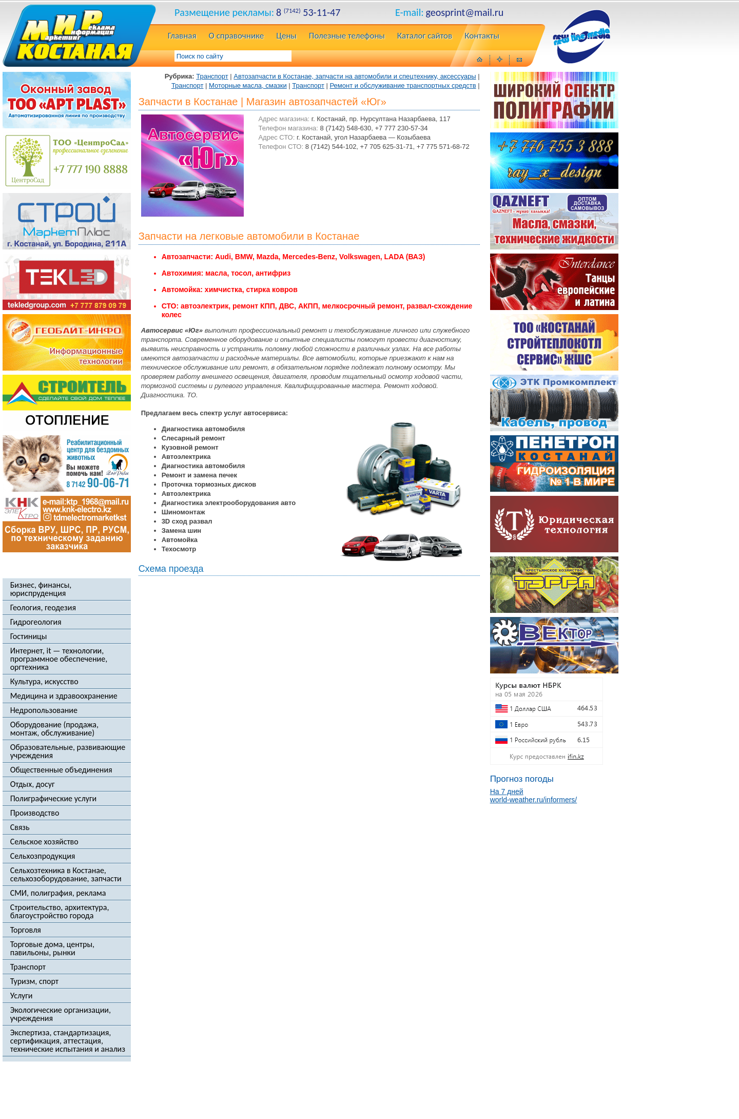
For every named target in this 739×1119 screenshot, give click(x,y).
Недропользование (43, 710)
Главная (182, 36)
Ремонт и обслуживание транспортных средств (403, 85)
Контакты (481, 36)
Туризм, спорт (34, 981)
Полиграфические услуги (53, 799)
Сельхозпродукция (42, 856)
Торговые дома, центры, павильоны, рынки (52, 948)
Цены (286, 36)
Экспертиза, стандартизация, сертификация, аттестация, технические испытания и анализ (67, 1041)
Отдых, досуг (32, 784)
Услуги (21, 996)
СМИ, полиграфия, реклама (58, 893)
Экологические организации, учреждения (60, 1014)
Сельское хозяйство (44, 842)
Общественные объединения (61, 770)
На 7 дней (506, 791)
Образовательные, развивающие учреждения (68, 751)
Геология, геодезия (43, 608)
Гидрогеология (36, 622)
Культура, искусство (44, 682)
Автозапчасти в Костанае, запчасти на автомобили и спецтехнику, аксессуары (355, 76)
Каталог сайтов (424, 36)
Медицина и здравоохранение (64, 696)
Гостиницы (28, 636)
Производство (35, 813)
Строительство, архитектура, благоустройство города (59, 911)
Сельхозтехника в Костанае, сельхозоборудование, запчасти (66, 874)
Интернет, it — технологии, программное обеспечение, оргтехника (59, 659)
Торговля (25, 930)
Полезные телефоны (347, 36)
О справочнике (236, 36)
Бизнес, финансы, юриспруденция (41, 589)
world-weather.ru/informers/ (533, 800)
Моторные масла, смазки (248, 85)
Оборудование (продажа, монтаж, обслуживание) (54, 729)
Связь (20, 827)
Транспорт (28, 967)
